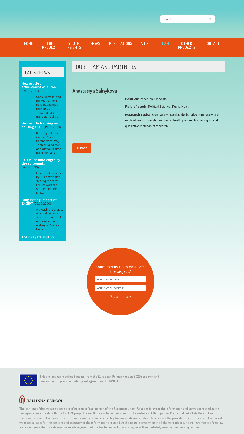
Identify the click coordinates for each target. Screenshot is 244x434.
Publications (120, 43)
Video (146, 43)
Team (164, 43)
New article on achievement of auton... (40, 85)
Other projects (186, 45)
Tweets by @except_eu (38, 237)
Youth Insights (74, 45)
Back (82, 148)
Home (28, 43)
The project (49, 45)
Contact (212, 43)
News (95, 43)
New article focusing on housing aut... (40, 125)
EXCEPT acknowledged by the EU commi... (41, 162)
